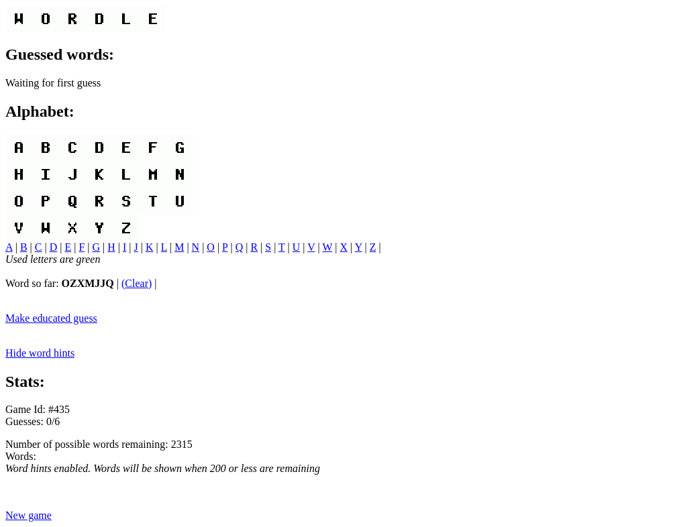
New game (28, 515)
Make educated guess (51, 318)
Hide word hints (39, 353)
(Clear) (136, 283)
